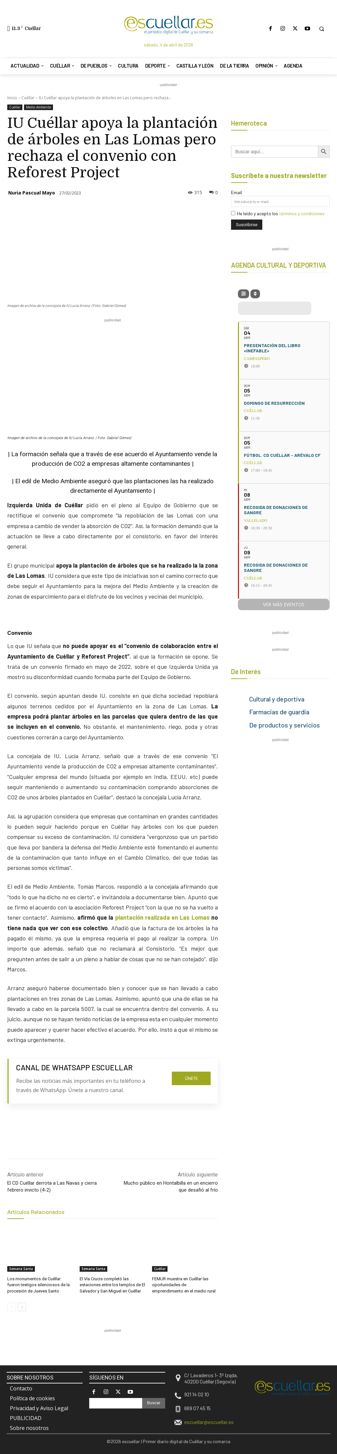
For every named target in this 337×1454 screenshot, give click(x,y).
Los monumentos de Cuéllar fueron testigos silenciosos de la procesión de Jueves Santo (38, 1284)
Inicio (12, 98)
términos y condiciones (301, 213)
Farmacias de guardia (279, 712)
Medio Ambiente (38, 107)
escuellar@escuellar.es (209, 1422)
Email (236, 192)
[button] (321, 28)
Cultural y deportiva (276, 699)
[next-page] (22, 1307)
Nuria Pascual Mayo (31, 193)
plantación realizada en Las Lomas (162, 917)
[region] (127, 1349)
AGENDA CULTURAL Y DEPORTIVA (278, 265)
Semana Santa (21, 1268)
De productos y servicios (284, 725)
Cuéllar (28, 98)
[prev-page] (11, 1307)
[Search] (153, 1403)
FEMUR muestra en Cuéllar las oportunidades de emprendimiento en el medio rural (184, 1284)
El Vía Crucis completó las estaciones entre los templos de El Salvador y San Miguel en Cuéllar (112, 1284)
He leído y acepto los (277, 213)
